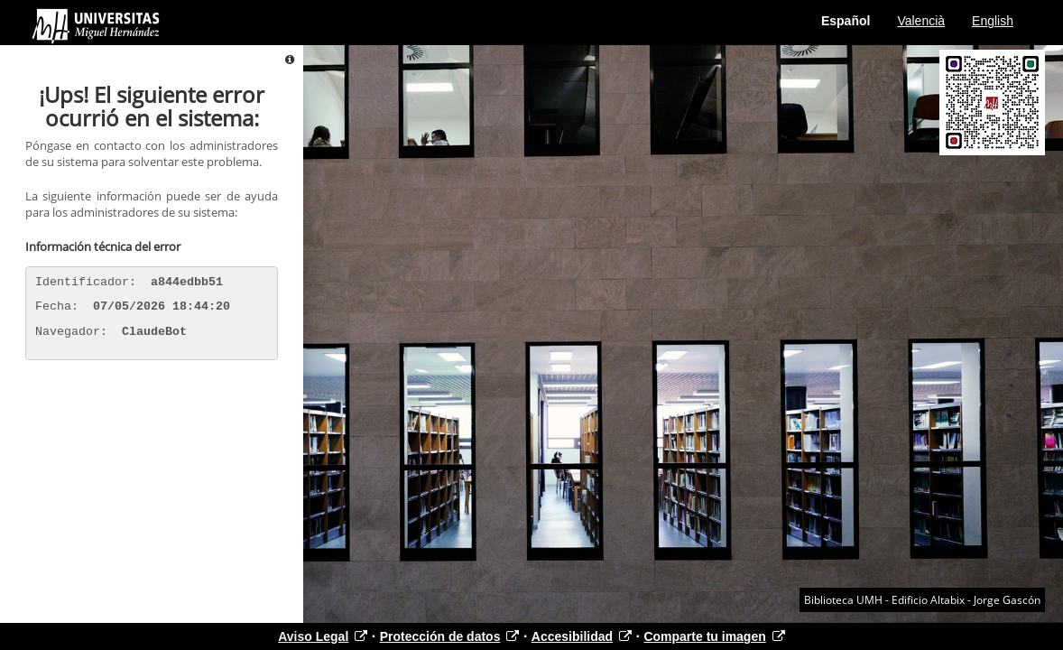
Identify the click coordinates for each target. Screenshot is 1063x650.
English (992, 21)
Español (845, 21)
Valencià (921, 21)
